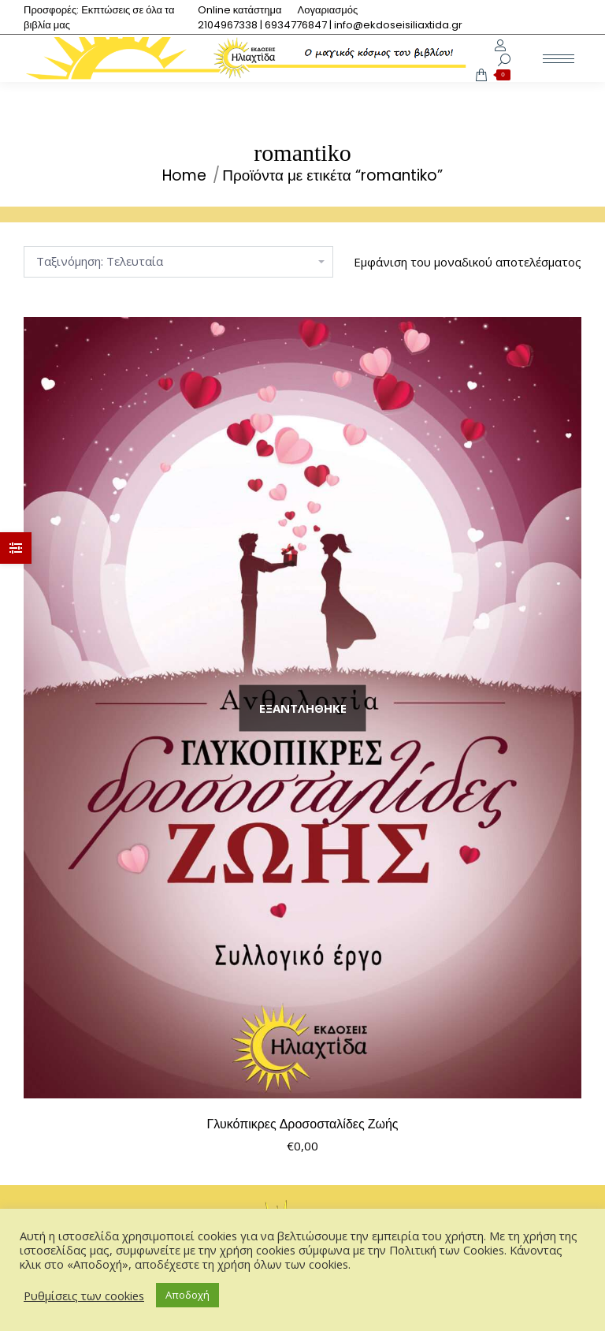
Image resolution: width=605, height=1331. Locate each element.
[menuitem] (240, 9)
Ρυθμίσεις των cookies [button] (84, 1295)
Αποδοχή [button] (187, 1295)
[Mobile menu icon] (558, 59)
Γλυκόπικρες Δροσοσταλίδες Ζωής (302, 1124)
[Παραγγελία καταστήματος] (178, 262)
